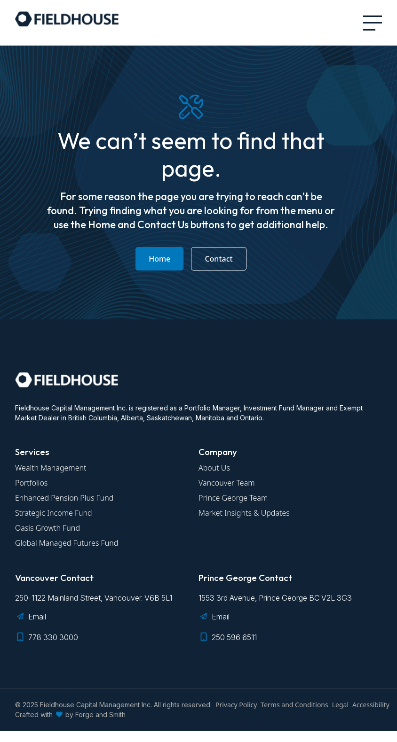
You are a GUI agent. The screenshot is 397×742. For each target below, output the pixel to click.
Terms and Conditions (294, 704)
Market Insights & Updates (244, 513)
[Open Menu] (372, 23)
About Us (214, 468)
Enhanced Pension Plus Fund (64, 498)
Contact (218, 259)
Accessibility (370, 704)
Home (159, 259)
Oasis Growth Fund (47, 528)
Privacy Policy (236, 704)
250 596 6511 (234, 637)
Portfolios (31, 483)
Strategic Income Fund (53, 513)
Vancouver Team (226, 483)
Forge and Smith (100, 715)
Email (37, 616)
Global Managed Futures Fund (66, 543)
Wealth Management (50, 468)
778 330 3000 (53, 637)
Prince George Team (233, 498)
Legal (340, 704)
